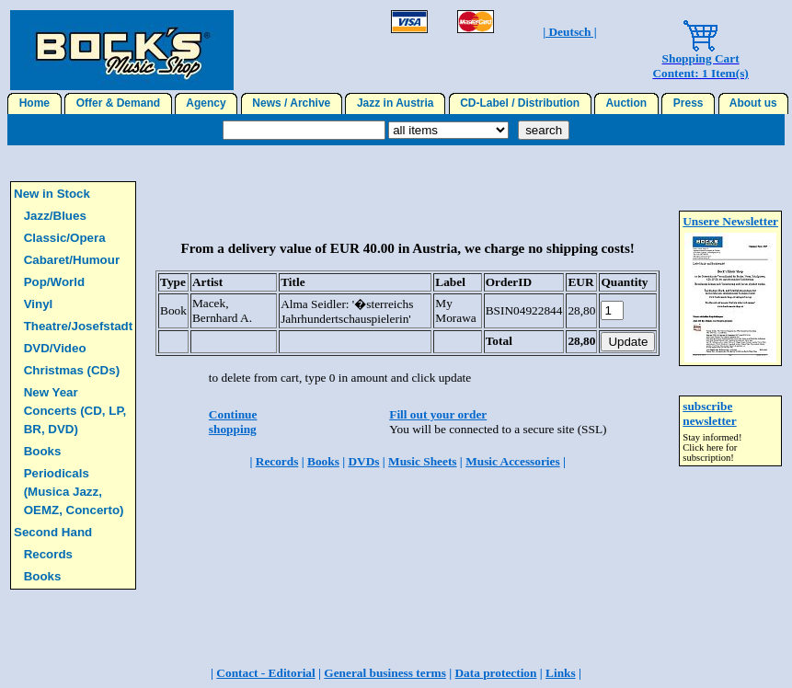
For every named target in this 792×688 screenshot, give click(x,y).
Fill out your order (438, 414)
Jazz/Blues (55, 216)
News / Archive (292, 103)
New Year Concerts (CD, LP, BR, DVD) (75, 410)
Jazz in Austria (395, 103)
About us (754, 103)
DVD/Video (55, 348)
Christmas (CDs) (72, 370)
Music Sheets (422, 461)
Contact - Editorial (265, 673)
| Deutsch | (569, 32)
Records (48, 554)
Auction (626, 103)
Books (43, 451)
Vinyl (38, 304)
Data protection (495, 673)
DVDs (363, 461)
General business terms (385, 673)
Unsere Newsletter (730, 221)
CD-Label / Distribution (520, 103)
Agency (206, 103)
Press (688, 103)
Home (34, 103)
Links (560, 673)
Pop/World (54, 282)
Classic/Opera (65, 238)
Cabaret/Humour (72, 260)
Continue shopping (233, 421)
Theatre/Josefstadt (78, 326)
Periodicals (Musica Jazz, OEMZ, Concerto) (74, 491)
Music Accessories (512, 461)
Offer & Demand (118, 103)
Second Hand (53, 532)
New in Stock (52, 194)
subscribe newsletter (709, 413)
